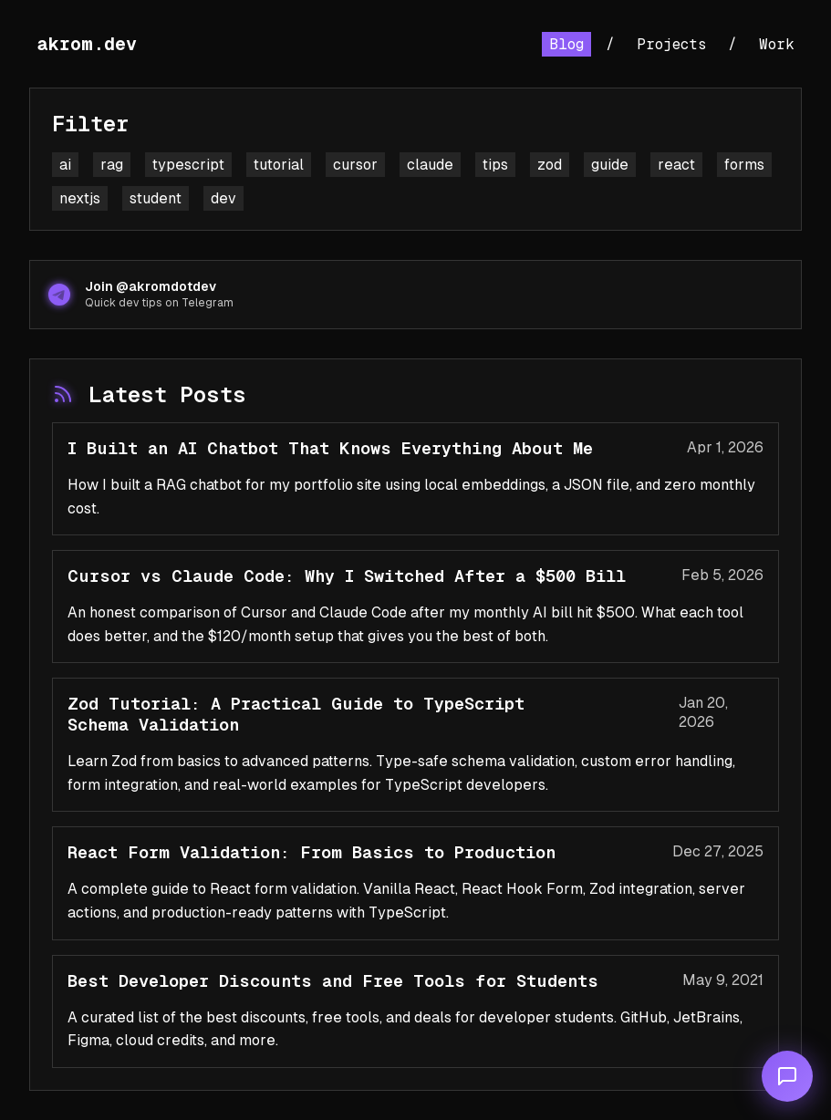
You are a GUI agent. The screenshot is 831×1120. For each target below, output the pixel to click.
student (156, 198)
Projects (671, 44)
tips (495, 164)
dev (223, 198)
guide (609, 164)
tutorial (279, 164)
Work (777, 44)
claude (430, 164)
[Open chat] (787, 1076)
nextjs (79, 198)
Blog (566, 44)
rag (111, 164)
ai (65, 164)
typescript (188, 164)
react (676, 164)
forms (744, 164)
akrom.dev (86, 44)
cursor (355, 164)
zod (549, 164)
